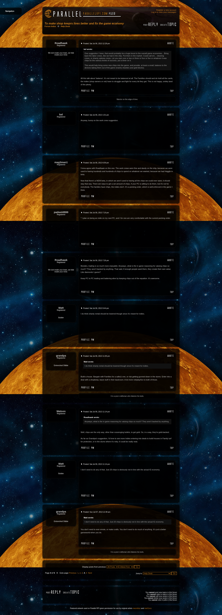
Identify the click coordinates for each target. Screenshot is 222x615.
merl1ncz (148, 608)
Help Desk (65, 26)
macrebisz (137, 608)
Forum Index (50, 26)
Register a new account (166, 10)
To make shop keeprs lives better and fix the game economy (84, 23)
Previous (72, 573)
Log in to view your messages (163, 12)
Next (90, 573)
